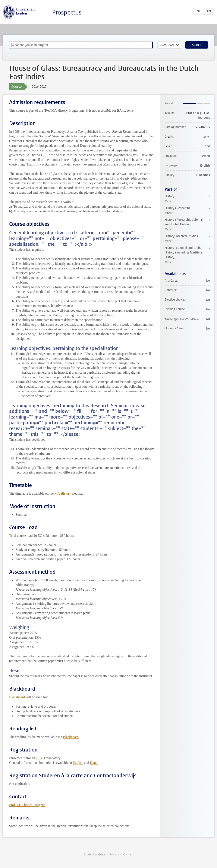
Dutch (94, 762)
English (78, 762)
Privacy (114, 854)
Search (196, 45)
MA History (62, 493)
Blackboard (17, 697)
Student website (94, 854)
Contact (128, 854)
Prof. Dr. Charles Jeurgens (27, 805)
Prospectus (67, 12)
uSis (39, 758)
